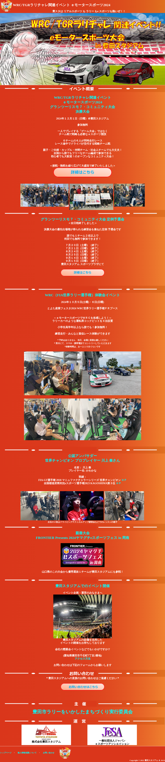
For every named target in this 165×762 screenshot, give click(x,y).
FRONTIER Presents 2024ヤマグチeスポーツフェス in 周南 (82, 538)
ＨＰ (124, 480)
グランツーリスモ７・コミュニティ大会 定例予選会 (82, 219)
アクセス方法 (82, 658)
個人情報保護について (27, 753)
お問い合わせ (48, 753)
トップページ (5, 753)
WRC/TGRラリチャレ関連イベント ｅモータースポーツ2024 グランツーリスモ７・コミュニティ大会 (82, 102)
